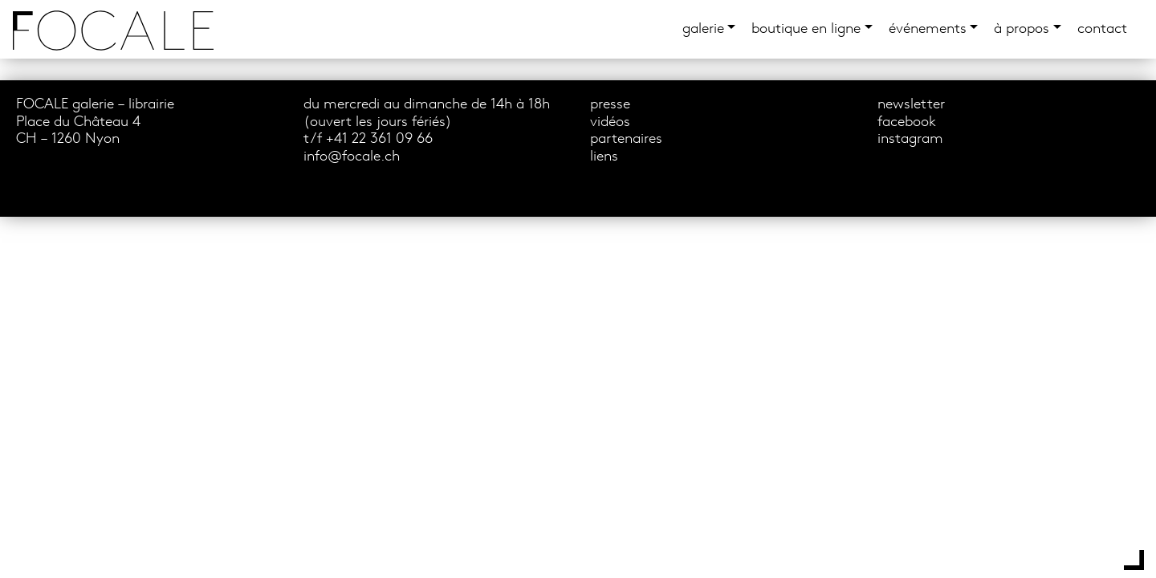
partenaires (626, 139)
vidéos (610, 122)
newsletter (911, 104)
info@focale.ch (351, 157)
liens (604, 157)
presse (610, 104)
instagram (910, 139)
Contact (1102, 29)
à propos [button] (1021, 29)
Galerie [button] (703, 29)
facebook (906, 122)
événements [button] (928, 29)
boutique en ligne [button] (806, 29)
